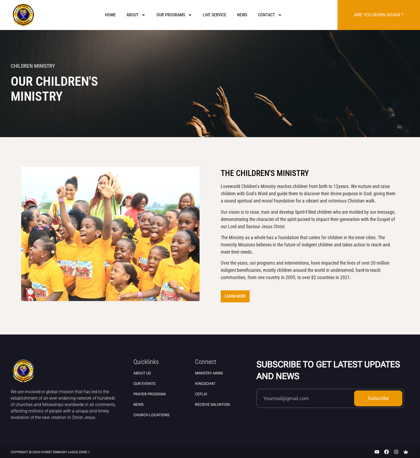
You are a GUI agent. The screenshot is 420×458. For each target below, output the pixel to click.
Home (110, 14)
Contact (270, 15)
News (242, 14)
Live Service (214, 14)
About (136, 15)
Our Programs (174, 15)
